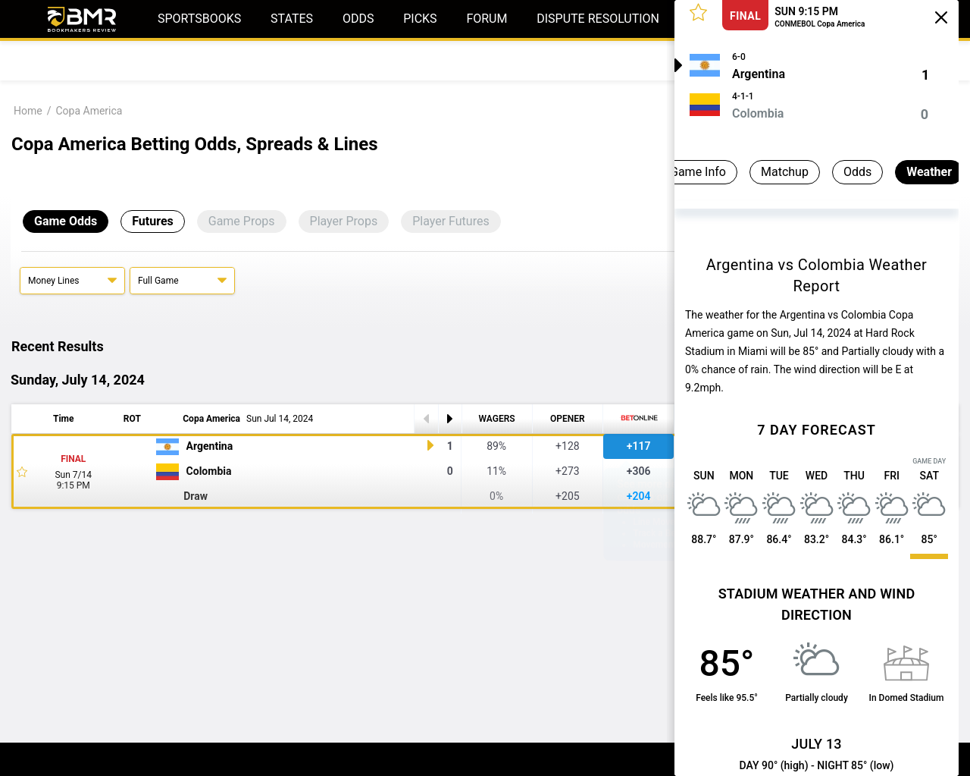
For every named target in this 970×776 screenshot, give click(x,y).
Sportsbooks (199, 18)
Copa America (88, 111)
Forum (486, 18)
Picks (419, 18)
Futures (153, 221)
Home (28, 111)
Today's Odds (57, 60)
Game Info (679, 172)
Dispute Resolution (598, 18)
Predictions (148, 60)
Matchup (766, 172)
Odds (358, 18)
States (292, 18)
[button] (698, 11)
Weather (910, 172)
